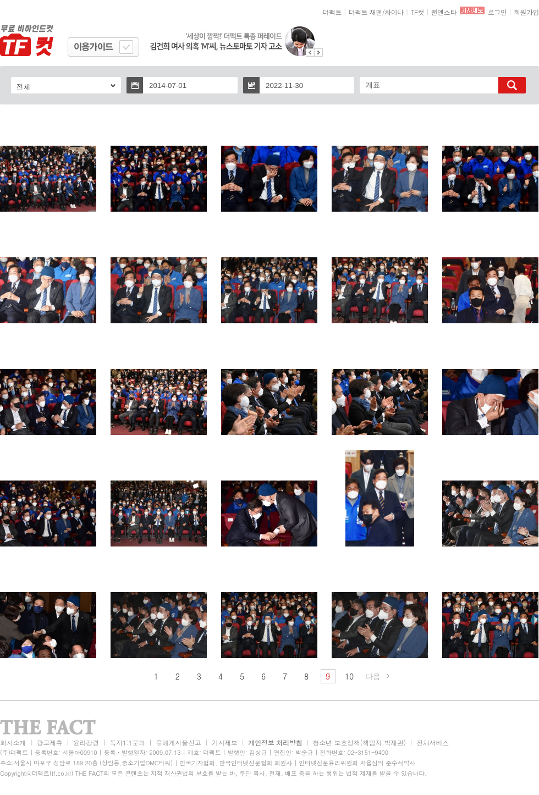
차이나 (394, 11)
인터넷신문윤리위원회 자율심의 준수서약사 (357, 763)
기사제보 (225, 742)
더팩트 (332, 11)
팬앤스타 (444, 11)
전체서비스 (432, 742)
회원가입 (526, 11)
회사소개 (13, 742)
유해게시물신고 (178, 742)
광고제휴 (49, 742)
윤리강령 (86, 742)
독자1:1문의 (127, 742)
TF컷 (417, 11)
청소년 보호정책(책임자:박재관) (359, 742)
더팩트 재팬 (365, 11)
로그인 (497, 11)
